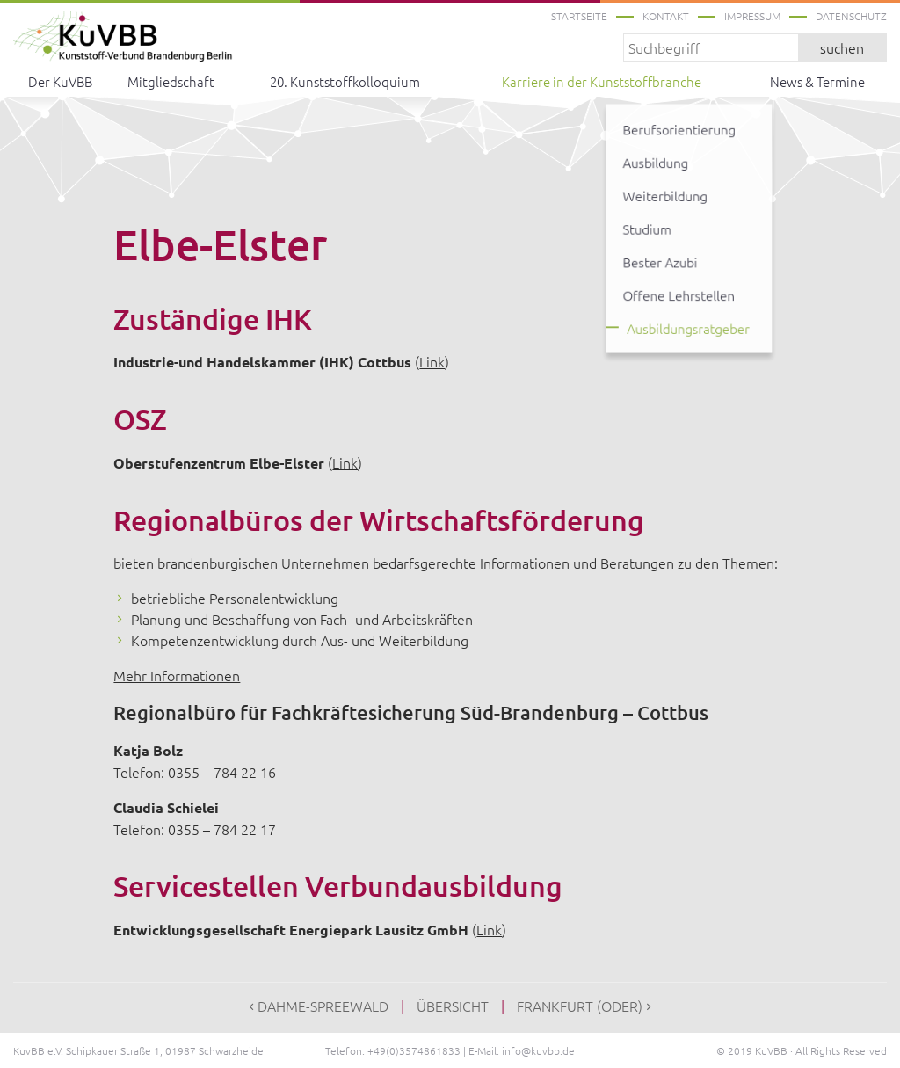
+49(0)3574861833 (414, 1050)
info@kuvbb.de (538, 1050)
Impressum (752, 16)
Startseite (579, 16)
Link (432, 361)
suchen (842, 47)
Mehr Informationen (176, 675)
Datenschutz (851, 16)
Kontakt (665, 16)
